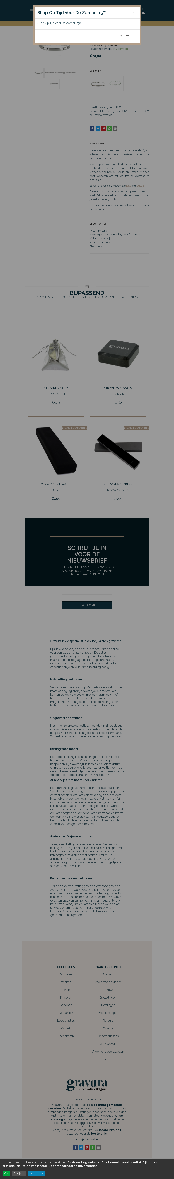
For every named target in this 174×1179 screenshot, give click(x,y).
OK (6, 1173)
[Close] (134, 12)
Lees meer (36, 1173)
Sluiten (126, 36)
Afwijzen (19, 1173)
